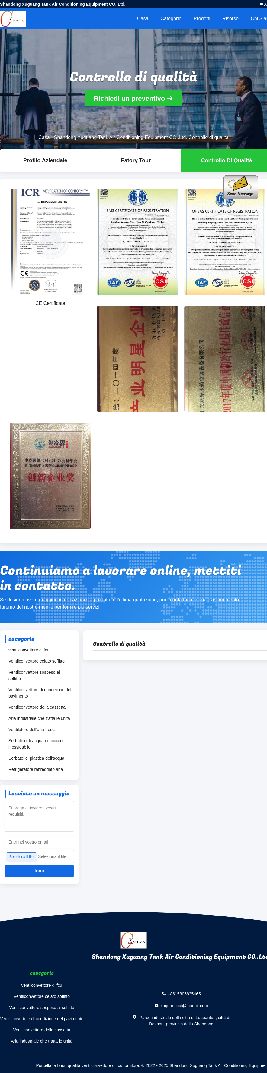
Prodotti (202, 18)
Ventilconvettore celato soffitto (36, 661)
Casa (142, 18)
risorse (230, 18)
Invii (39, 870)
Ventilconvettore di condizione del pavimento (39, 692)
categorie (170, 18)
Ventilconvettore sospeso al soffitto (34, 675)
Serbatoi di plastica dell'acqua (36, 758)
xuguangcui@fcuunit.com (184, 1005)
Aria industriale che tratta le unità (39, 718)
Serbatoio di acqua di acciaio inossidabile (35, 743)
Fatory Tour (136, 160)
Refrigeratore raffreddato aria (35, 769)
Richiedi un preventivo (129, 98)
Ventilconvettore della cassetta (37, 707)
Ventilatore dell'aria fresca (32, 729)
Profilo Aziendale (45, 160)
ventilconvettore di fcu (28, 649)
